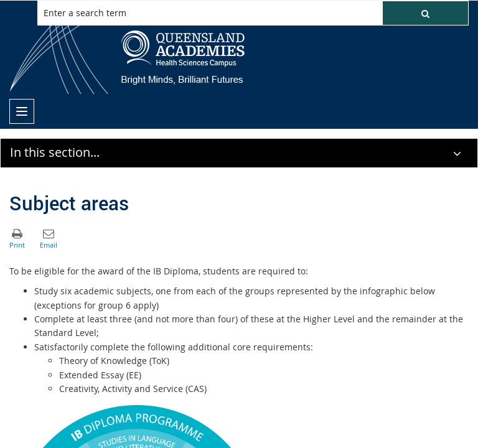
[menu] (21, 111)
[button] (425, 13)
